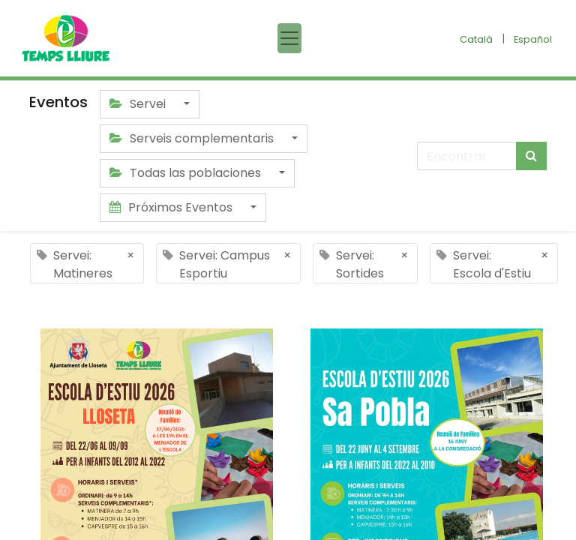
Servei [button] (139, 103)
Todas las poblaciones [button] (187, 173)
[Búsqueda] (531, 156)
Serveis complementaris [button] (193, 138)
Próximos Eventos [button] (173, 207)
